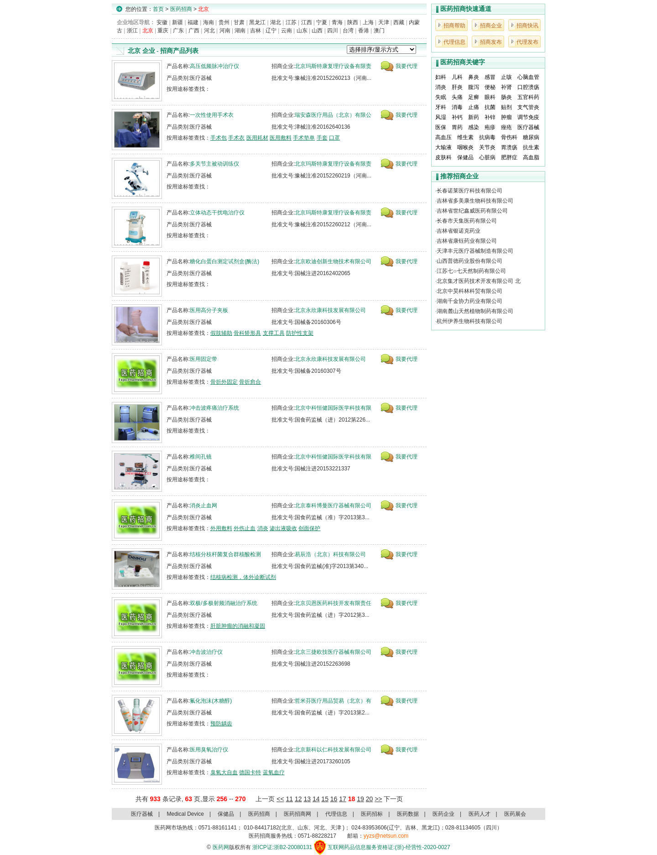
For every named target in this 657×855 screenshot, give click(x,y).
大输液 (443, 147)
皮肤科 (443, 157)
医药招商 (181, 9)
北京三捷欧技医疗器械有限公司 (333, 652)
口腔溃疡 (528, 87)
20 (369, 799)
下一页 (393, 799)
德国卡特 (250, 772)
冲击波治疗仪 (206, 652)
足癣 (473, 97)
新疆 (177, 22)
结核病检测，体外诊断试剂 (243, 577)
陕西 (352, 22)
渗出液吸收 (283, 528)
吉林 (255, 30)
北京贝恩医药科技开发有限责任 (333, 603)
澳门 (379, 30)
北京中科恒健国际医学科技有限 (333, 408)
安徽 (161, 22)
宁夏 (321, 22)
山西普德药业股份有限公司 (469, 261)
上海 (368, 22)
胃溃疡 (509, 147)
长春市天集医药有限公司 (467, 221)
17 (342, 799)
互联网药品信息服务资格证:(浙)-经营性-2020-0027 (389, 847)
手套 (322, 138)
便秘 (490, 87)
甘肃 (239, 22)
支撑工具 (274, 333)
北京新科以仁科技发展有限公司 (333, 749)
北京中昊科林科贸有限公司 (469, 291)
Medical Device (185, 814)
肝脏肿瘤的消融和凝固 (237, 626)
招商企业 (491, 25)
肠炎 (506, 97)
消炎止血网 (203, 505)
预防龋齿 (221, 723)
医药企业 (443, 814)
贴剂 (506, 107)
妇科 (440, 77)
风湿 (440, 117)
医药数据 (408, 814)
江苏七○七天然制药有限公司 (471, 271)
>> (378, 799)
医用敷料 (281, 138)
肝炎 (457, 87)
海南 (208, 22)
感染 (473, 127)
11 (289, 799)
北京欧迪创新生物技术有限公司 (333, 261)
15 (324, 799)
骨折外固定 (224, 382)
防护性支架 (299, 333)
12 (298, 799)
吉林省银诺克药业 (458, 231)
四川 (332, 30)
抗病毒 (487, 137)
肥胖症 (509, 157)
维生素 (465, 137)
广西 (193, 30)
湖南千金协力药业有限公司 (469, 301)
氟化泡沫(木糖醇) (211, 701)
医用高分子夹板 (209, 310)
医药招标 (372, 814)
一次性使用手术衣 (212, 115)
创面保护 (309, 528)
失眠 (440, 97)
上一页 (265, 799)
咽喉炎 (465, 147)
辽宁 (271, 30)
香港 (363, 30)
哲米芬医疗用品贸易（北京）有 (333, 701)
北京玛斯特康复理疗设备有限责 (333, 66)
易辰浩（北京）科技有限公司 (330, 554)
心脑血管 (528, 77)
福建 (193, 22)
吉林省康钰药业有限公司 (467, 241)
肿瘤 (506, 117)
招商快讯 (527, 25)
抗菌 (490, 107)
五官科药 (528, 97)
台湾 (348, 30)
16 (334, 799)
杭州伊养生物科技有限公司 (469, 321)
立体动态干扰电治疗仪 (217, 212)
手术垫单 (304, 138)
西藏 (398, 22)
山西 (317, 30)
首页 (158, 9)
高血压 (443, 137)
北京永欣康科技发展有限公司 (330, 310)
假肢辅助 (221, 333)
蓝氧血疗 (274, 772)
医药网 (221, 847)
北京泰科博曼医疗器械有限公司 (333, 505)
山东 (302, 30)
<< (280, 799)
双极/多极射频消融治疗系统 (223, 603)
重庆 (162, 30)
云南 (286, 30)
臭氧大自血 (224, 772)
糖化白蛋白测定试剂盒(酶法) (224, 261)
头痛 (457, 97)
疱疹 (490, 127)
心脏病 (487, 157)
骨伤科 (509, 137)
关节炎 (487, 147)
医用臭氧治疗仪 (209, 749)
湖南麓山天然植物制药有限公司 (475, 311)
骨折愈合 (250, 382)
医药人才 (479, 814)
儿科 (457, 77)
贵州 (224, 22)
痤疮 (506, 127)
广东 (178, 30)
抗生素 (531, 147)
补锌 (490, 117)
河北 (209, 30)
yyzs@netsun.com (386, 836)
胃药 (457, 127)
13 (307, 799)
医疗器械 (528, 127)
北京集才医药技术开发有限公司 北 (478, 281)
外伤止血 (245, 528)
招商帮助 (454, 25)
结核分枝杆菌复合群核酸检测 (225, 554)
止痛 (473, 107)
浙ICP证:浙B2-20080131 (282, 847)
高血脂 (531, 157)
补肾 (506, 87)
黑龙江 (257, 22)
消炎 (262, 528)
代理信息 (454, 42)
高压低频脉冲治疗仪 (214, 66)
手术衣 (236, 138)
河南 (224, 30)
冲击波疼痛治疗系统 (214, 408)
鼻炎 (473, 77)
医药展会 (515, 814)
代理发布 (527, 42)
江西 (306, 22)
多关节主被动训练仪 (214, 164)
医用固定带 (203, 359)
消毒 (457, 107)
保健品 (465, 157)
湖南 (240, 30)
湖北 (275, 22)
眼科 (490, 97)
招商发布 (491, 42)
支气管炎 (528, 107)
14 (316, 799)
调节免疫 (528, 117)
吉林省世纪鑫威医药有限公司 (472, 211)
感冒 (490, 77)
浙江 (132, 30)
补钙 (457, 117)
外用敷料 (221, 528)
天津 (383, 22)
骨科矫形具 (247, 333)
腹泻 (473, 87)
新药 (473, 117)
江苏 (291, 22)
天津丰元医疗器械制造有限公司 (475, 251)
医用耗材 (257, 138)
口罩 (334, 138)
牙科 (440, 107)
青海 (337, 22)
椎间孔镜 (201, 457)
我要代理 (406, 66)
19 (360, 799)
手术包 (218, 138)
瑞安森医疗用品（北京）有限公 (333, 115)
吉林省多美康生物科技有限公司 (475, 201)
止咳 (506, 77)
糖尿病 (531, 137)
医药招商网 (297, 814)
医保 (440, 127)
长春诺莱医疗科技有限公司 (469, 191)
